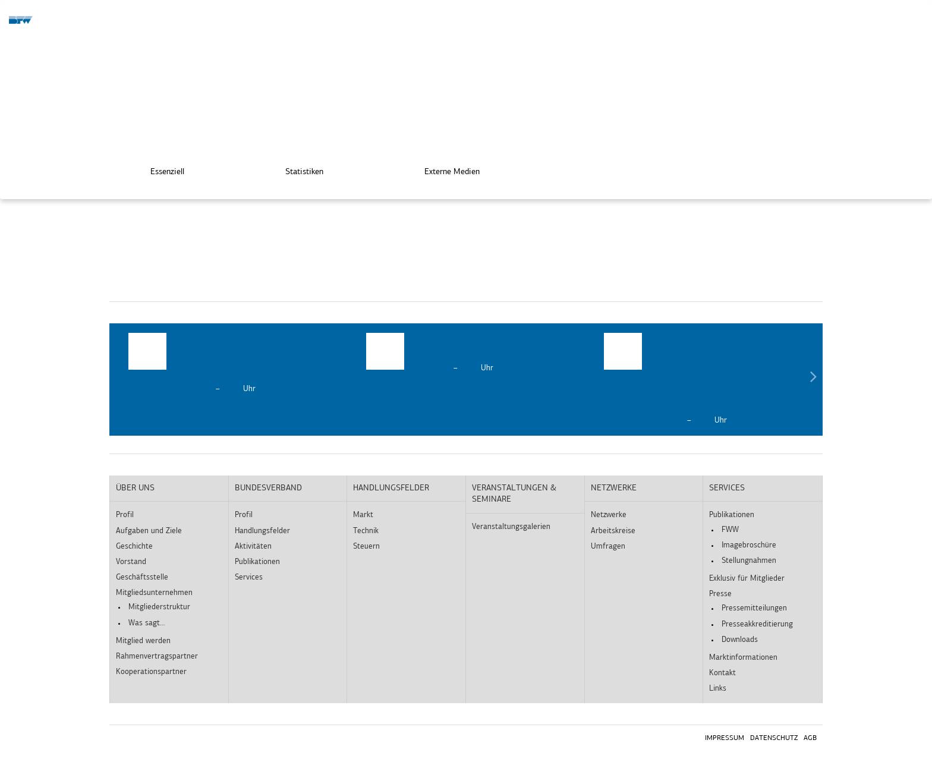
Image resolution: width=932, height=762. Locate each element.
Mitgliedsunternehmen (154, 593)
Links (717, 688)
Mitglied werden (143, 641)
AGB (810, 738)
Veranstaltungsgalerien (511, 527)
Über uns (135, 488)
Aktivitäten (253, 546)
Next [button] (813, 379)
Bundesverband (268, 488)
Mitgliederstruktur (159, 607)
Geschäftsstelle (142, 577)
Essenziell (159, 169)
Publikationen (257, 562)
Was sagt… (146, 623)
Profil (125, 515)
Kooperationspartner (151, 672)
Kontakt (722, 673)
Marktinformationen (743, 658)
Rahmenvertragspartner (157, 656)
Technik (366, 531)
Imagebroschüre (749, 545)
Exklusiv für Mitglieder (747, 578)
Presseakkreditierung (757, 624)
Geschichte (134, 546)
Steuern (366, 546)
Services (249, 577)
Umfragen (608, 546)
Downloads (740, 640)
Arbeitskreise (613, 531)
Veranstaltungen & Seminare (514, 494)
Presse (720, 594)
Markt (363, 515)
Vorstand (131, 562)
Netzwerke (614, 488)
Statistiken (296, 169)
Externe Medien (444, 169)
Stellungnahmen (749, 561)
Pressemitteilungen (754, 608)
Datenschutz (774, 738)
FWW (730, 530)
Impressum (724, 738)
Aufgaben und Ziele (149, 531)
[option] (228, 363)
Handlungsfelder (262, 531)
